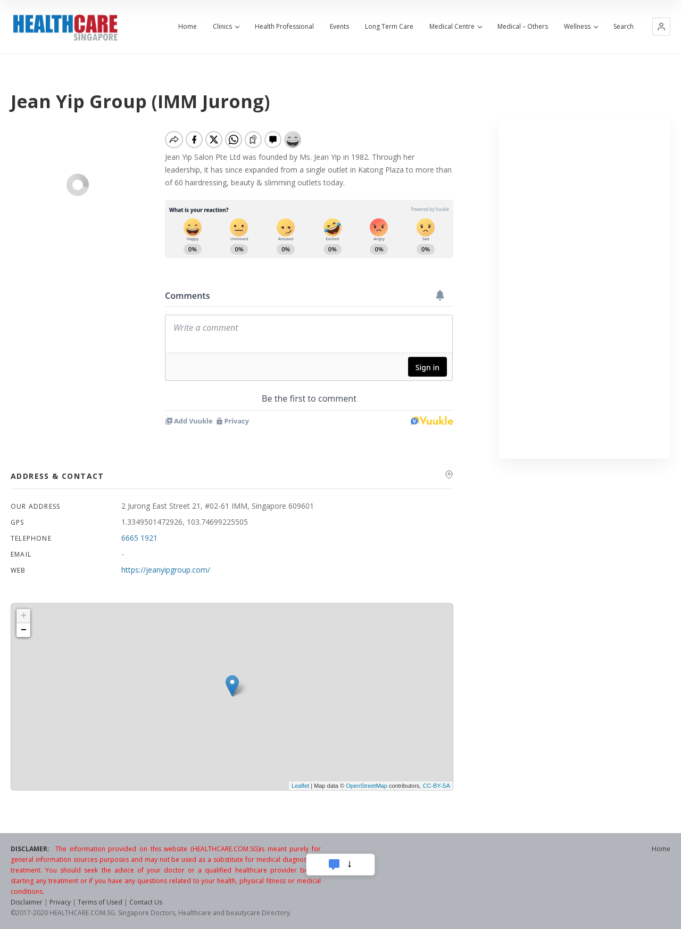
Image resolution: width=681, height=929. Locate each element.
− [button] (24, 630)
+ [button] (24, 615)
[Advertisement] (584, 288)
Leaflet (300, 786)
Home (187, 26)
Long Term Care (389, 26)
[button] (661, 27)
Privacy (60, 902)
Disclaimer (27, 902)
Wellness (580, 26)
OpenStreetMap (366, 786)
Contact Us (145, 902)
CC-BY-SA (436, 786)
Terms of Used (100, 902)
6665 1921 (139, 538)
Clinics (226, 26)
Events (339, 26)
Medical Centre (455, 26)
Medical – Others (522, 26)
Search (623, 26)
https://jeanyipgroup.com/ (165, 570)
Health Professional (284, 26)
